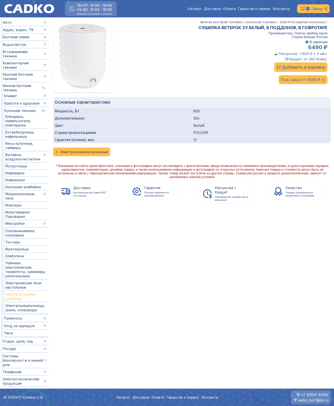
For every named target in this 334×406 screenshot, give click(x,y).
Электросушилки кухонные (20, 296)
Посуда (24, 348)
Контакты (281, 9)
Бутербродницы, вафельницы (20, 134)
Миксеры (13, 205)
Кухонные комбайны (23, 187)
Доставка (212, 9)
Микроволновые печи (25, 196)
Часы (8, 333)
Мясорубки (25, 223)
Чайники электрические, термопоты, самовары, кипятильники (25, 269)
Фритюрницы (17, 249)
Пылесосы (25, 318)
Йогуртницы (16, 166)
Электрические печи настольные (23, 285)
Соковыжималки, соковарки (20, 233)
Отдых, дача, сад (24, 341)
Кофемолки (15, 180)
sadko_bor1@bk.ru (313, 400)
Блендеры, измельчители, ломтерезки (18, 120)
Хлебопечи (14, 256)
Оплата (229, 9)
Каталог (195, 9)
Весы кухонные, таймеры (19, 145)
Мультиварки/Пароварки (17, 214)
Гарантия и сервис (254, 9)
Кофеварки (14, 173)
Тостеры (12, 242)
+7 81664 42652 (315, 395)
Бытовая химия (24, 37)
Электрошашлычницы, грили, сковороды (25, 307)
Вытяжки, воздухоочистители (25, 157)
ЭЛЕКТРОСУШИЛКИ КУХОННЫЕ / (304, 22)
